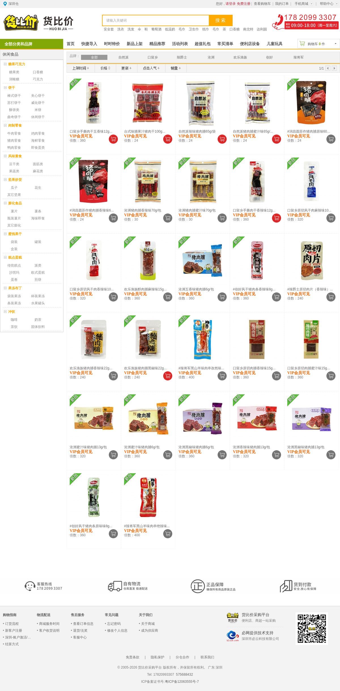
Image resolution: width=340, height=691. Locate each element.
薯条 (38, 211)
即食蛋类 (38, 148)
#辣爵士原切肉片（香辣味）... (310, 289)
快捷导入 (89, 44)
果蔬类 (14, 171)
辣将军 (299, 57)
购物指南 (9, 615)
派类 (38, 265)
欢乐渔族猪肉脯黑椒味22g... (145, 368)
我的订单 (282, 4)
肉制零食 (15, 125)
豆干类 (14, 164)
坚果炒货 (15, 180)
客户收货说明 (49, 631)
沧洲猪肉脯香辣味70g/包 (142, 210)
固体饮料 (38, 327)
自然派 (123, 57)
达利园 (262, 29)
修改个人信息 (117, 631)
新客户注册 (13, 631)
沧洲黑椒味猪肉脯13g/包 (305, 447)
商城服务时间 (49, 624)
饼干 (11, 88)
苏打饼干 (14, 103)
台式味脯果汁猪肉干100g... (144, 131)
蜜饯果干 (15, 234)
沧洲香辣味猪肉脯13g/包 (251, 447)
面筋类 (38, 164)
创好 (269, 57)
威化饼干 (38, 103)
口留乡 (153, 57)
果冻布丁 (15, 288)
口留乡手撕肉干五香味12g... (91, 131)
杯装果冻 (38, 296)
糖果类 (14, 72)
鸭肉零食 (14, 148)
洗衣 (120, 29)
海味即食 (38, 218)
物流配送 (43, 615)
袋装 (14, 242)
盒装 (14, 249)
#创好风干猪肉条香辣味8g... (254, 289)
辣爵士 (182, 57)
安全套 (109, 29)
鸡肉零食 (38, 133)
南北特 (248, 29)
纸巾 (205, 29)
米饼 (38, 110)
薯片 (14, 211)
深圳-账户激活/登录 (19, 637)
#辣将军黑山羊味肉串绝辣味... (147, 526)
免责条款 (132, 657)
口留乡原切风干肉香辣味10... (92, 289)
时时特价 (112, 44)
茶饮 (14, 327)
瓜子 (14, 188)
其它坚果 (14, 195)
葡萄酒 (156, 29)
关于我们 (145, 615)
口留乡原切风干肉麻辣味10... (309, 210)
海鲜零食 (38, 141)
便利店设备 (250, 44)
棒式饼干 (14, 96)
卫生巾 (194, 29)
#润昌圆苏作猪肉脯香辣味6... (92, 210)
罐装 (38, 242)
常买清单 (225, 44)
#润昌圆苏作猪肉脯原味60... (308, 131)
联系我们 (207, 657)
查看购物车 (262, 4)
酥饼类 (14, 110)
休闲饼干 (38, 117)
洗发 (131, 29)
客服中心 (80, 637)
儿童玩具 (274, 44)
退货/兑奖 (80, 631)
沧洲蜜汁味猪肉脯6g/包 (142, 447)
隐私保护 (157, 657)
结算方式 (12, 644)
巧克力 (38, 79)
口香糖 (235, 29)
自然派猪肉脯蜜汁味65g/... (253, 131)
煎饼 (38, 280)
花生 (38, 188)
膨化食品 (15, 203)
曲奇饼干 (14, 117)
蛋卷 (14, 280)
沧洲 (211, 57)
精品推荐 (157, 44)
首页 (71, 44)
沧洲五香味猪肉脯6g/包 (196, 289)
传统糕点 (14, 265)
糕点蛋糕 (15, 257)
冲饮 (11, 312)
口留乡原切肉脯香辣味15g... (254, 368)
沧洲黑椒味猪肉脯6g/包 (196, 447)
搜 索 (220, 20)
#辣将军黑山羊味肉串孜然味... (201, 368)
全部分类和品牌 (18, 44)
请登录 (231, 4)
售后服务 (77, 615)
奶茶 (38, 320)
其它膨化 (14, 225)
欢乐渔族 (240, 57)
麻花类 (38, 171)
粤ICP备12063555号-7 (182, 682)
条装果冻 (14, 303)
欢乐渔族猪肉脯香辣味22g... (91, 368)
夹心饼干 (38, 96)
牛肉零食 (14, 133)
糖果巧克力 (16, 64)
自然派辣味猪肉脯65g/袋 (197, 131)
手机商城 (301, 4)
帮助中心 (326, 4)
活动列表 (180, 44)
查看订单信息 (83, 624)
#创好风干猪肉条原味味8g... (91, 526)
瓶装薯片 (14, 218)
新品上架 (135, 44)
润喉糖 (14, 79)
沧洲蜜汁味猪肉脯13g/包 (88, 447)
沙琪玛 (14, 273)
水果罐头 (38, 303)
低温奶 (170, 29)
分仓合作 (182, 657)
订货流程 (12, 624)
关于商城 (148, 624)
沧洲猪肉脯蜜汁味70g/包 (197, 210)
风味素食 (15, 156)
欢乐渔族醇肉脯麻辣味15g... (145, 289)
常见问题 (111, 615)
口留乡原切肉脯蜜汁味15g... (308, 368)
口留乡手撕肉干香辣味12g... (254, 210)
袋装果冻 (14, 296)
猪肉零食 (14, 141)
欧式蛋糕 (38, 273)
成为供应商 (149, 631)
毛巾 (181, 29)
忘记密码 (114, 624)
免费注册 (243, 4)
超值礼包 (203, 44)
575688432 (184, 675)
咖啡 (14, 320)
